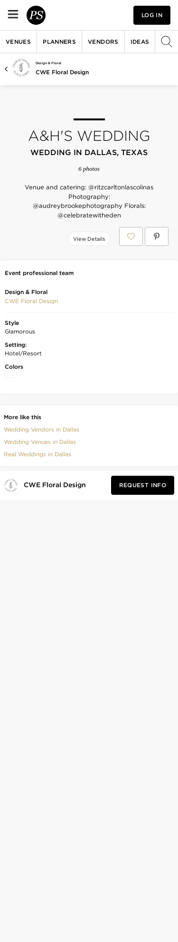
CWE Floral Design (62, 72)
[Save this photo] (38, 259)
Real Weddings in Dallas (37, 591)
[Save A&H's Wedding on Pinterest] (157, 236)
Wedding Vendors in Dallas (41, 566)
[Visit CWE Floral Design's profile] (56, 623)
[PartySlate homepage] (65, 15)
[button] (31, 438)
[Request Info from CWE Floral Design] (142, 622)
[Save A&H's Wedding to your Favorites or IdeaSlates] (131, 236)
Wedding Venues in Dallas (40, 579)
